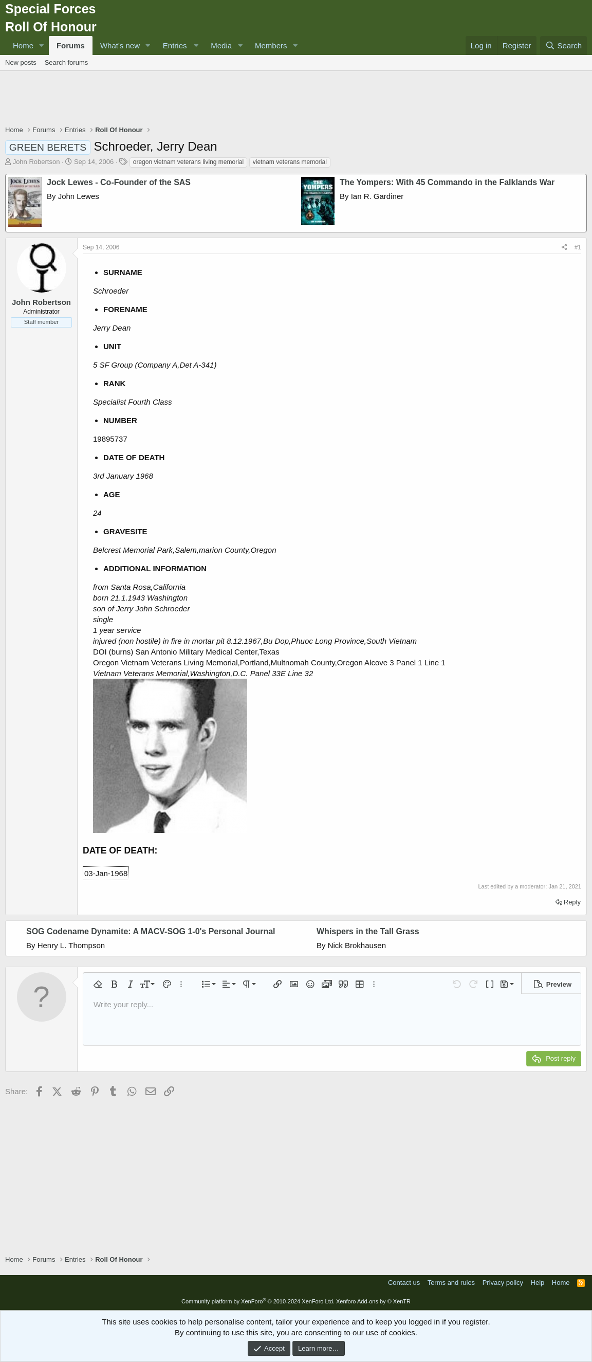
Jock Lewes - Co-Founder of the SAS (119, 182)
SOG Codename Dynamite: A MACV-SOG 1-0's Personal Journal (150, 931)
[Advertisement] (296, 99)
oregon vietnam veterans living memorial (188, 162)
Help (538, 1282)
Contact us (404, 1282)
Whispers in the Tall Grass (368, 931)
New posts (20, 62)
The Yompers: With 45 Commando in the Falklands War (447, 182)
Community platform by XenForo (258, 1301)
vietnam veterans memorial (290, 162)
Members (271, 45)
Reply (572, 902)
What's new (120, 45)
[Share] (564, 247)
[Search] (563, 45)
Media (221, 45)
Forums (71, 45)
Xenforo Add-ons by (373, 1301)
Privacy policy (503, 1282)
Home (23, 45)
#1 (578, 247)
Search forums (66, 62)
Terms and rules (451, 1282)
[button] (41, 45)
